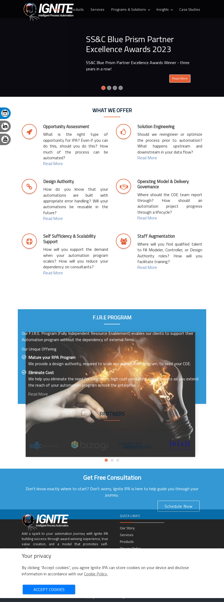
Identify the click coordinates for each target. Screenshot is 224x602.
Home (58, 9)
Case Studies (189, 9)
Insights (162, 9)
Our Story (127, 528)
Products (77, 9)
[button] (106, 480)
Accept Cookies (49, 589)
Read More (180, 78)
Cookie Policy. (96, 574)
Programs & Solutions (128, 9)
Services (97, 9)
